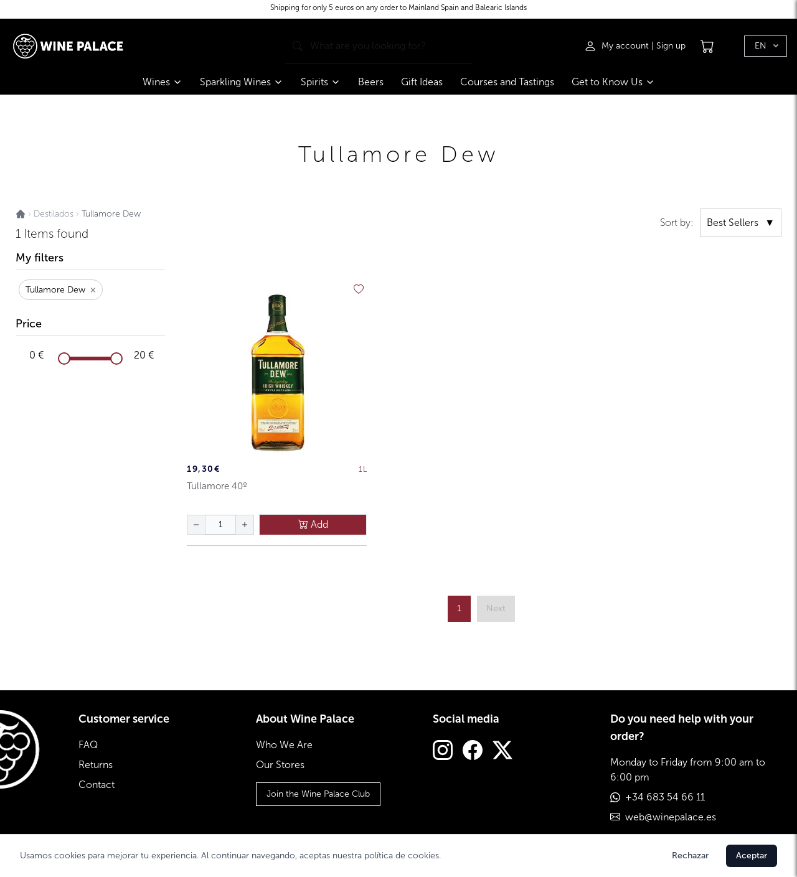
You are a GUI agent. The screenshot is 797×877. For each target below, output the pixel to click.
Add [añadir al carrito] (313, 524)
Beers (371, 82)
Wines (162, 82)
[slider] (64, 358)
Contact (96, 784)
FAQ (88, 744)
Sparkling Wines (241, 82)
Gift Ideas (422, 82)
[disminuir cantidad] (196, 525)
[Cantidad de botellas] (220, 525)
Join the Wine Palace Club (318, 794)
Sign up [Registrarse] (671, 45)
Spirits (321, 82)
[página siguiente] (496, 609)
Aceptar (751, 855)
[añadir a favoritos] (359, 289)
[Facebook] (473, 752)
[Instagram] (443, 752)
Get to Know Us (613, 82)
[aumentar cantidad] (244, 525)
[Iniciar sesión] (617, 46)
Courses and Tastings (507, 82)
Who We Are (284, 744)
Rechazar (690, 855)
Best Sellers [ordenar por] (741, 222)
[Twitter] (502, 752)
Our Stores (280, 764)
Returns (95, 764)
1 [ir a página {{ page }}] (459, 608)
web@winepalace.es (670, 817)
